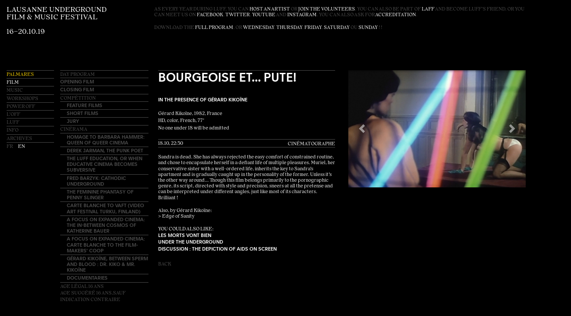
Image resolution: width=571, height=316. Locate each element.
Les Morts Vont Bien (184, 235)
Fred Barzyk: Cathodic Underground (96, 181)
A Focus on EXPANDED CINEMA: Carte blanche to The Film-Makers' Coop (106, 244)
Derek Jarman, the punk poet (105, 150)
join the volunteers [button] (326, 9)
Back (164, 264)
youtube (263, 15)
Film (13, 82)
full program (214, 27)
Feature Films (84, 105)
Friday (313, 27)
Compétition (78, 98)
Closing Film (77, 89)
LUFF (13, 122)
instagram (302, 15)
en (21, 146)
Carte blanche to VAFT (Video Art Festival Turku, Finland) (105, 208)
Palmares (20, 74)
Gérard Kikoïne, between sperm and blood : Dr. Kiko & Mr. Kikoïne (107, 264)
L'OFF (13, 114)
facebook (210, 15)
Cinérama (73, 129)
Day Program (77, 74)
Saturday (337, 27)
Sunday (368, 27)
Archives (19, 138)
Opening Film (77, 81)
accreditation (395, 15)
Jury (73, 121)
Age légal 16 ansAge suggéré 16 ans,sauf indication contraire (93, 293)
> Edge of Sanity (176, 216)
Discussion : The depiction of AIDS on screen (217, 248)
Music (15, 90)
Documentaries (87, 277)
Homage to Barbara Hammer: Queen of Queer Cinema (106, 139)
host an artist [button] (269, 9)
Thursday (289, 27)
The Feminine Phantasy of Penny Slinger (100, 194)
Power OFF (21, 106)
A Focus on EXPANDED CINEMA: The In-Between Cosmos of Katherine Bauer (106, 225)
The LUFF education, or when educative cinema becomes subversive (104, 164)
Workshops (22, 99)
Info (12, 130)
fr (10, 146)
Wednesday (258, 27)
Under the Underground (190, 241)
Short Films (82, 113)
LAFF (428, 9)
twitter (237, 15)
